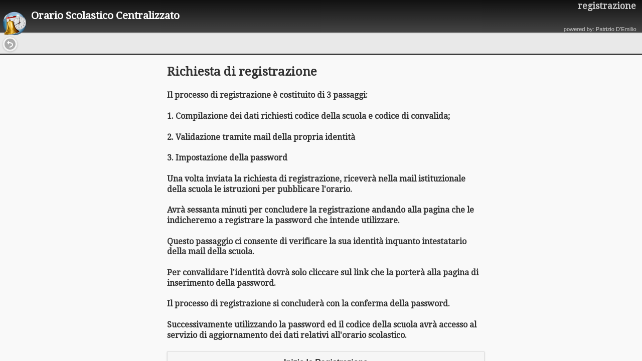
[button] (10, 44)
